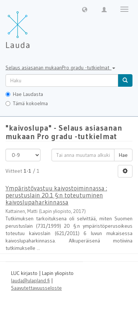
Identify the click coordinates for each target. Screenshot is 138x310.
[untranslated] (62, 80)
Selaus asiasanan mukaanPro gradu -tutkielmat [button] (60, 67)
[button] (84, 9)
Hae (123, 155)
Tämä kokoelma (27, 103)
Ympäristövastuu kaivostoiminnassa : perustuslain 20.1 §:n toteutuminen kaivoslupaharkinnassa (56, 195)
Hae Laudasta (24, 94)
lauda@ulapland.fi (30, 280)
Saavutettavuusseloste (36, 288)
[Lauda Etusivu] (33, 26)
